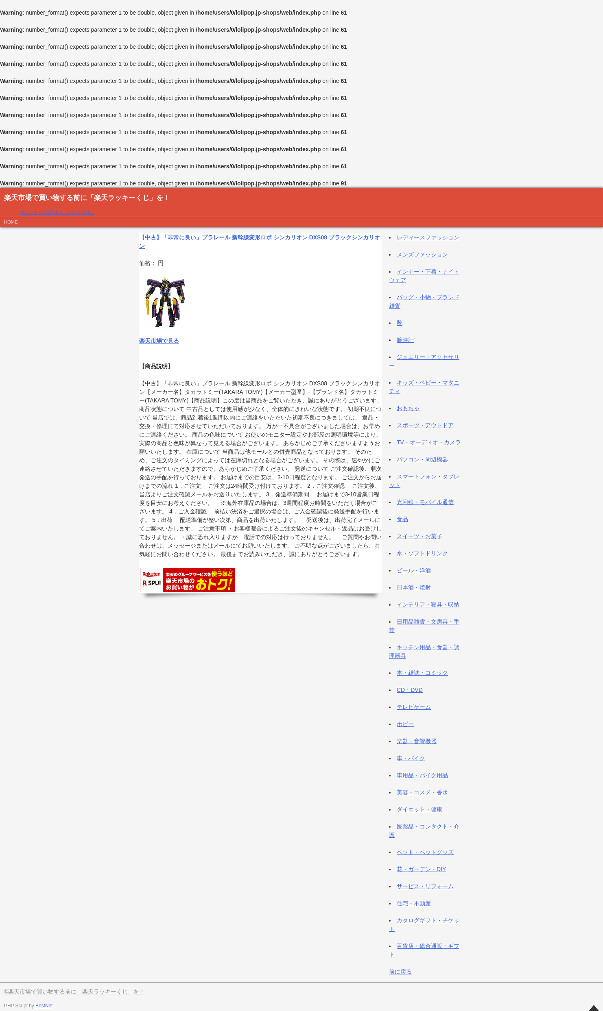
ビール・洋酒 (414, 570)
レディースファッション (428, 237)
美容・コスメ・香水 (422, 792)
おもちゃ (408, 408)
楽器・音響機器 (417, 741)
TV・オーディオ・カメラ (429, 442)
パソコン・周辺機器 (422, 459)
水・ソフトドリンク (422, 553)
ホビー (405, 724)
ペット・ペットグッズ (425, 852)
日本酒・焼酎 (414, 587)
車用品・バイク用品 (422, 775)
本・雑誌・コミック (422, 673)
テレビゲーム (414, 707)
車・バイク (411, 758)
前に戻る (400, 971)
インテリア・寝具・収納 (428, 604)
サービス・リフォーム (425, 886)
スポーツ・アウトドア (425, 425)
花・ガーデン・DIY (421, 869)
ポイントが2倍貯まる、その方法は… (57, 212)
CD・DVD (410, 690)
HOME (11, 222)
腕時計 (405, 340)
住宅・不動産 (414, 903)
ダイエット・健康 (419, 809)
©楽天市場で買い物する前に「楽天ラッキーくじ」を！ (74, 991)
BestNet (43, 1006)
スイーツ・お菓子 (419, 536)
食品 (402, 519)
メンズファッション (422, 254)
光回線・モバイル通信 (425, 502)
